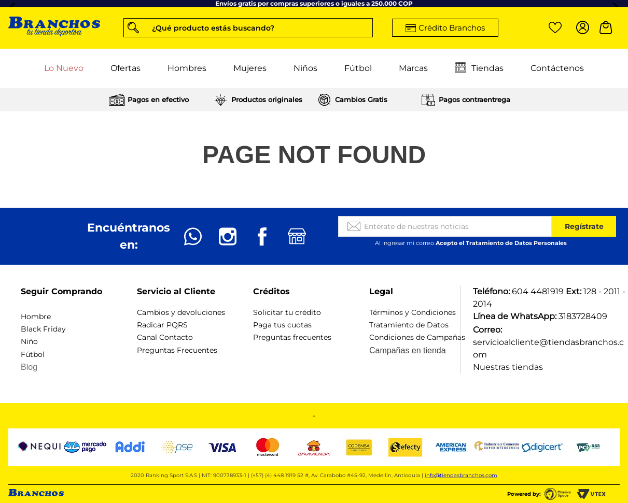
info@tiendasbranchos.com (461, 475)
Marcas (413, 68)
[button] (248, 27)
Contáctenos (557, 68)
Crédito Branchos (451, 28)
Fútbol (358, 68)
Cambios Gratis (361, 99)
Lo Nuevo (63, 68)
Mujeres (250, 68)
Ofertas (125, 68)
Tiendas (479, 68)
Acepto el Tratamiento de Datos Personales (501, 243)
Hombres (187, 68)
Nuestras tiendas (508, 367)
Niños (305, 68)
